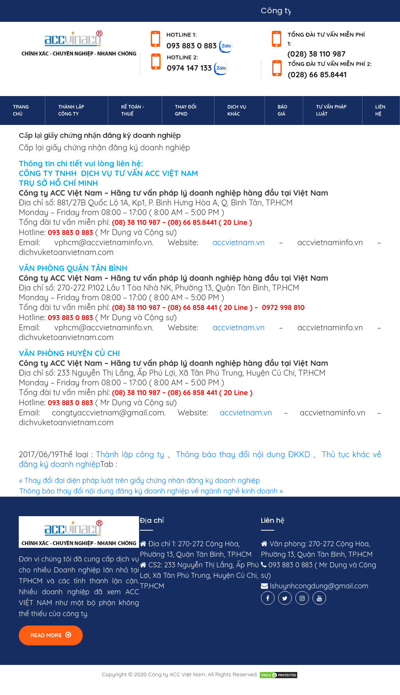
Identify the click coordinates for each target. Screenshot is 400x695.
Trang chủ (27, 110)
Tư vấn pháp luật (331, 110)
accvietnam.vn (238, 242)
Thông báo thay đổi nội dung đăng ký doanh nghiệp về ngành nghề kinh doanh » (151, 490)
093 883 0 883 (191, 45)
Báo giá (283, 110)
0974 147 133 (189, 68)
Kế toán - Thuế (132, 110)
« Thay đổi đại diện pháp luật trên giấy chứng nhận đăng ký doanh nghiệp (139, 480)
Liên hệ (386, 110)
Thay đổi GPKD (185, 110)
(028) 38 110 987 (317, 54)
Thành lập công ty (71, 110)
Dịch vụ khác (236, 110)
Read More (50, 635)
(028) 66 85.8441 (317, 74)
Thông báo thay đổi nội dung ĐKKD (243, 454)
